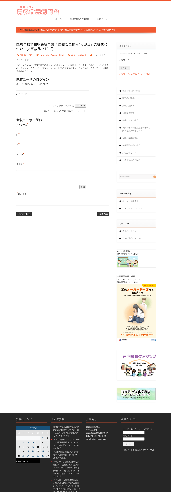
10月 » (19, 454)
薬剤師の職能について (135, 89)
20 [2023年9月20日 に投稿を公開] (27, 444)
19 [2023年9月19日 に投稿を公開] (22, 444)
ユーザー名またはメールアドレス (26, 75)
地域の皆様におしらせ (135, 230)
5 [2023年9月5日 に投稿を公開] (22, 435)
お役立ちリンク (132, 144)
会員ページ (154, 9)
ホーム (111, 9)
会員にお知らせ (26, 21)
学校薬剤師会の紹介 (134, 137)
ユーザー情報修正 (133, 192)
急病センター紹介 (133, 112)
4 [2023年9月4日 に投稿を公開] (17, 435)
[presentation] (30, 170)
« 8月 (12, 454)
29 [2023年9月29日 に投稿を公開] (36, 448)
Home (13, 21)
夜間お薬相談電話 (133, 129)
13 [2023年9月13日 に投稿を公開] (27, 439)
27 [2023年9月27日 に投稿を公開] (27, 448)
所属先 (14, 156)
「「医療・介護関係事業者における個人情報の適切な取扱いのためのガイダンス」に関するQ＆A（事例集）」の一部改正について (64, 476)
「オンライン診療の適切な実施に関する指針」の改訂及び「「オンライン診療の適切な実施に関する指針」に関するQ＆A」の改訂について (64, 457)
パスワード (15, 85)
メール (14, 146)
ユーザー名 (16, 116)
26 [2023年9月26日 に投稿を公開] (22, 448)
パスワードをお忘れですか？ (134, 65)
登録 (151, 65)
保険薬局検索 (131, 104)
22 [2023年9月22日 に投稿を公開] (36, 444)
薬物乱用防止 (131, 97)
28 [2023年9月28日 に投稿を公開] (32, 448)
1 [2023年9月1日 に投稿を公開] (36, 431)
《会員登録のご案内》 (131, 9)
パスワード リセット (135, 200)
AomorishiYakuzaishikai (46, 46)
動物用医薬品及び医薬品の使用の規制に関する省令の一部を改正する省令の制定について (64, 422)
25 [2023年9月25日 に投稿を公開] (17, 448)
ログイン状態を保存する (62, 97)
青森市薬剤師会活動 (134, 82)
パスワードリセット (76, 102)
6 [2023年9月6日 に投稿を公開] (27, 435)
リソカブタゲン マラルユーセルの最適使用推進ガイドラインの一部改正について (64, 435)
